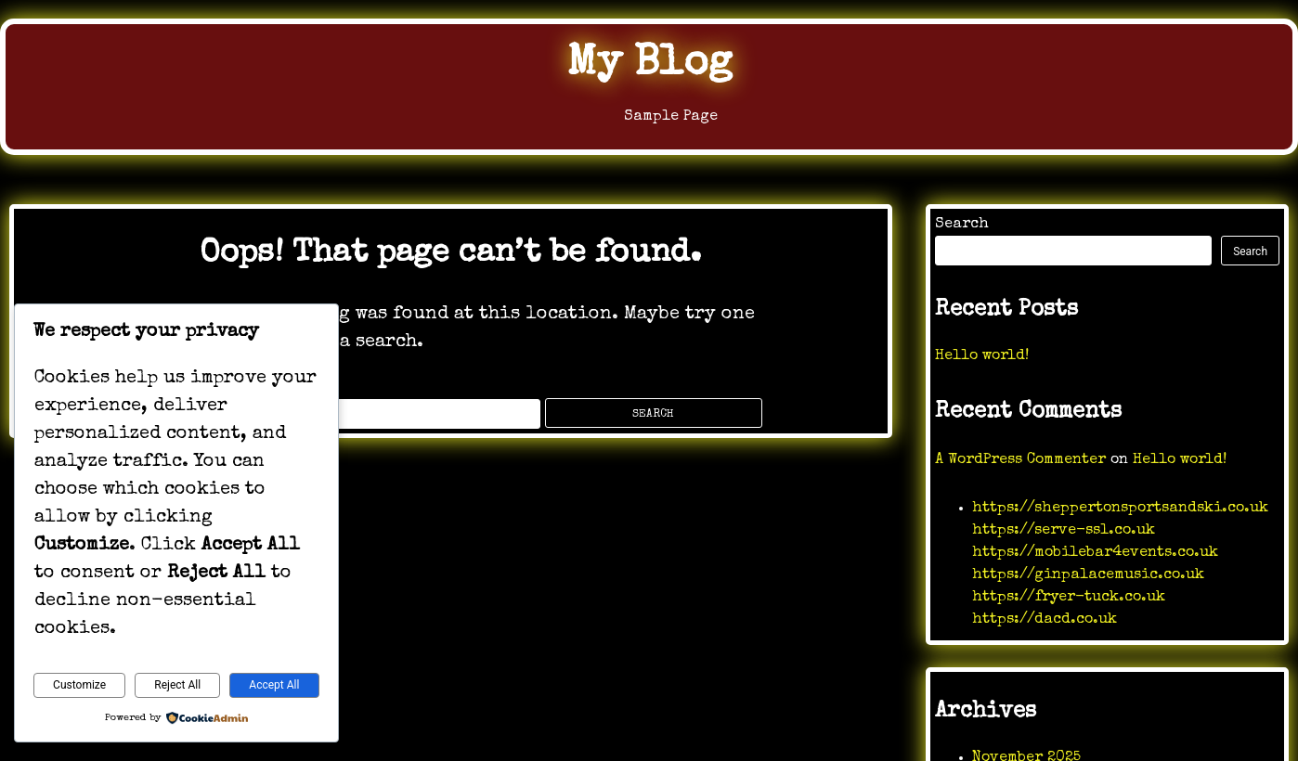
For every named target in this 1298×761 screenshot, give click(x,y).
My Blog (649, 64)
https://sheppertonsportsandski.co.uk (1120, 508)
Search (962, 224)
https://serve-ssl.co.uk (1063, 530)
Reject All (177, 684)
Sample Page (649, 121)
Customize (79, 684)
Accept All (274, 684)
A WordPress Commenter (1020, 460)
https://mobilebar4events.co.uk (1095, 553)
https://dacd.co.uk (1044, 620)
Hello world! (982, 356)
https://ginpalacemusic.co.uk (1088, 575)
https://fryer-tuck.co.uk (1068, 597)
